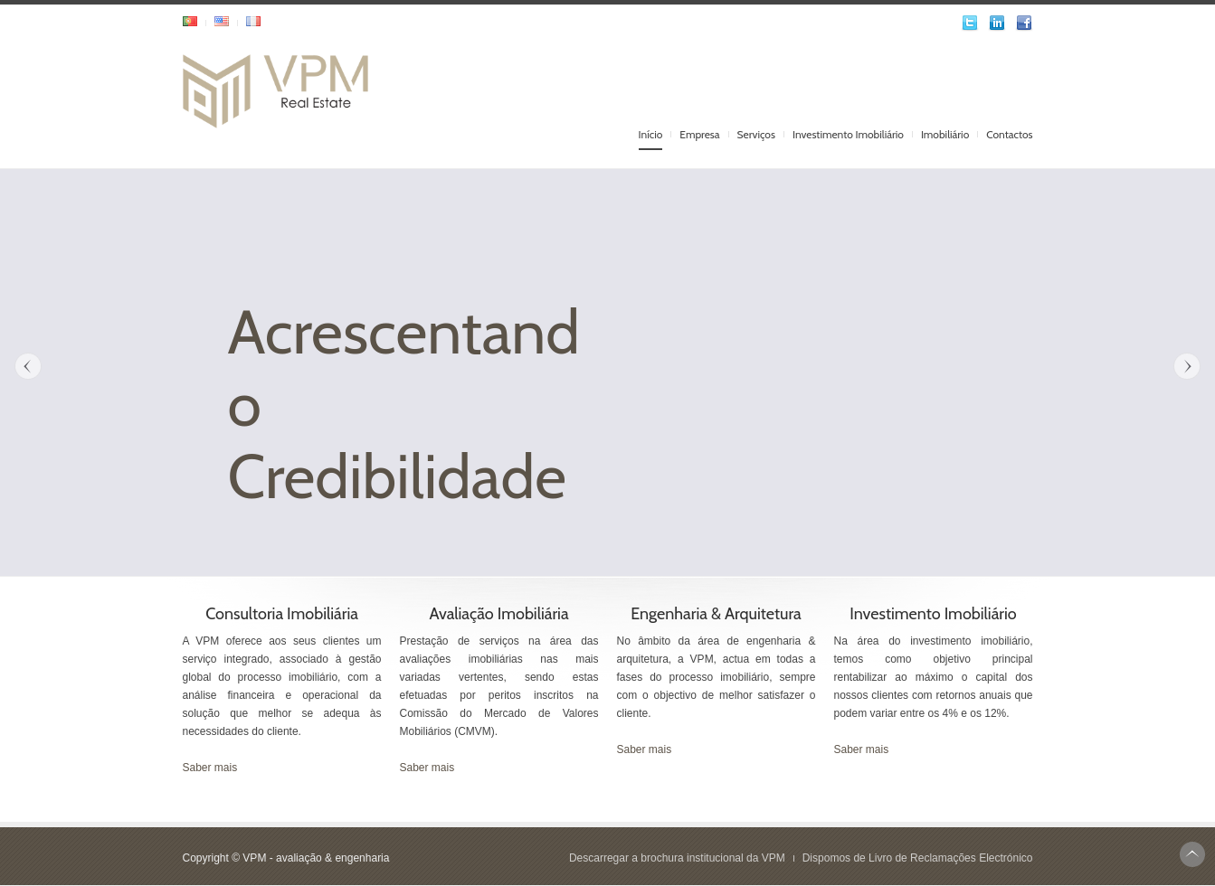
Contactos (1009, 134)
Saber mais (210, 767)
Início (651, 134)
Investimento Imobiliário (848, 134)
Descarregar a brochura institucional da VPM (677, 858)
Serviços (756, 134)
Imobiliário (945, 134)
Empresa (699, 134)
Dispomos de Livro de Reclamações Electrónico (917, 858)
